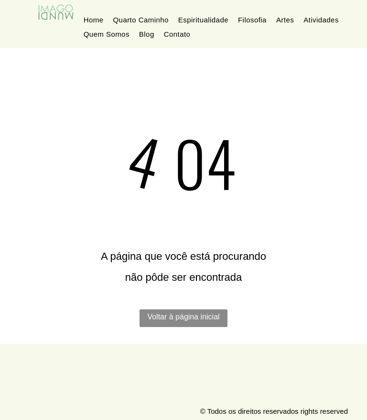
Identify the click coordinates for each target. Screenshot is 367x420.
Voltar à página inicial (183, 317)
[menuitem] (93, 20)
